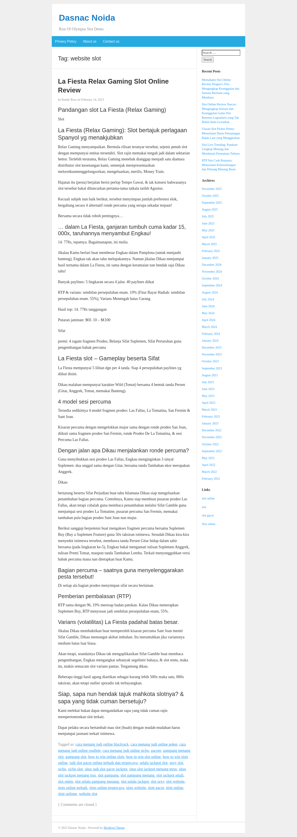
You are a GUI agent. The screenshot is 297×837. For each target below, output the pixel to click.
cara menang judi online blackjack (102, 744)
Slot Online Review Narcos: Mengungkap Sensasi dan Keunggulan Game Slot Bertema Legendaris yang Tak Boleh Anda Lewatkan (220, 113)
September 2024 (212, 285)
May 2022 (208, 458)
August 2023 (210, 375)
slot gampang (108, 775)
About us (89, 41)
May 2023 (208, 396)
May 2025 (208, 230)
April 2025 (208, 237)
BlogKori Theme (114, 827)
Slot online (208, 524)
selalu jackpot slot (154, 763)
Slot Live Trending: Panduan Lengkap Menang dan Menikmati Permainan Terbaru (221, 149)
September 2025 (212, 202)
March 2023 (209, 409)
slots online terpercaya (106, 788)
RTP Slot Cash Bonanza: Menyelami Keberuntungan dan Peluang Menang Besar (219, 165)
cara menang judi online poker (153, 744)
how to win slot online (143, 757)
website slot (88, 794)
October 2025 (210, 195)
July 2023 (208, 382)
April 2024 (208, 320)
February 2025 (211, 251)
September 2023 (212, 368)
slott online (174, 788)
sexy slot (176, 763)
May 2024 (208, 313)
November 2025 (212, 188)
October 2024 (210, 278)
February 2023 (211, 416)
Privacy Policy (66, 41)
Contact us (111, 41)
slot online (208, 498)
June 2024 (208, 306)
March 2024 (209, 327)
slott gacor (156, 788)
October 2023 (210, 361)
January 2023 (210, 423)
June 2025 (208, 223)
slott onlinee (67, 794)
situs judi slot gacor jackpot (106, 769)
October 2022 (210, 444)
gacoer (156, 750)
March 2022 (209, 471)
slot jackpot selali (170, 775)
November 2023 (212, 354)
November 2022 (212, 437)
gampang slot (76, 757)
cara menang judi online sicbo (126, 750)
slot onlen (65, 781)
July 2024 (208, 299)
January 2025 (210, 258)
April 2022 (208, 465)
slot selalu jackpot (135, 781)
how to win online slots (106, 757)
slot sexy (157, 781)
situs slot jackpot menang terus (153, 769)
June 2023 (208, 389)
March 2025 (209, 244)
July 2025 (208, 216)
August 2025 (210, 209)
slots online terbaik (72, 788)
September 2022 (212, 451)
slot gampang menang (138, 775)
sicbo (62, 769)
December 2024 (212, 264)
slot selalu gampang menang (97, 781)
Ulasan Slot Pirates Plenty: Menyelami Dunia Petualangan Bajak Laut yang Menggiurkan (221, 133)
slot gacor (208, 515)
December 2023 (212, 347)
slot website (175, 781)
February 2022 (211, 478)
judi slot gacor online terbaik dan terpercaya (104, 763)
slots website (136, 788)
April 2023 (208, 402)
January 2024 (210, 340)
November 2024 (212, 271)
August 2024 (210, 292)
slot (204, 507)
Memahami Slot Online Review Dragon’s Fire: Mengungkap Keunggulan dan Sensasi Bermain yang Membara (220, 88)
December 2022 (212, 430)
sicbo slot (75, 769)
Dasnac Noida (87, 17)
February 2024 (211, 333)
